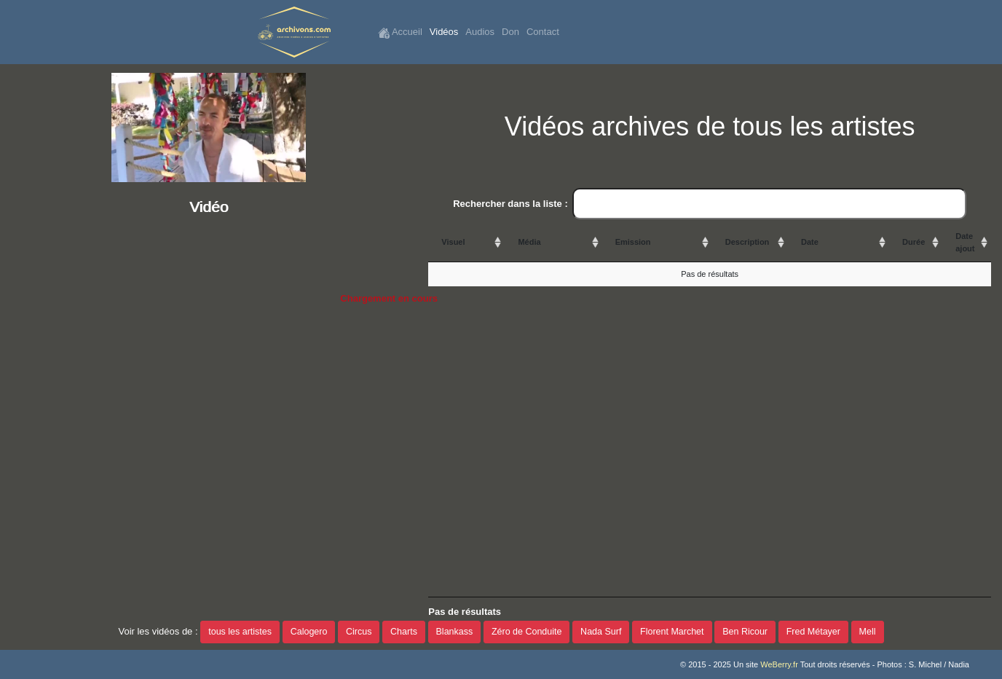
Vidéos (444, 31)
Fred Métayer (813, 632)
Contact (542, 31)
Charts (403, 632)
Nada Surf (600, 632)
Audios (479, 31)
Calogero (309, 632)
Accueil (400, 32)
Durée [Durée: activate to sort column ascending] (913, 242)
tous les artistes (240, 632)
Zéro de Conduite (527, 632)
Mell (867, 632)
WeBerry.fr (779, 664)
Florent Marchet (672, 632)
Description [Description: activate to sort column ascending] (747, 242)
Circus (358, 632)
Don (510, 31)
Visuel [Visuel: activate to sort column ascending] (453, 242)
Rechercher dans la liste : (709, 204)
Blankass (454, 632)
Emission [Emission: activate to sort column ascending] (633, 242)
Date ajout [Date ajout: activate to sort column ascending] (964, 242)
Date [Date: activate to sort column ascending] (809, 242)
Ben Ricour (745, 632)
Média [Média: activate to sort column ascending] (529, 242)
